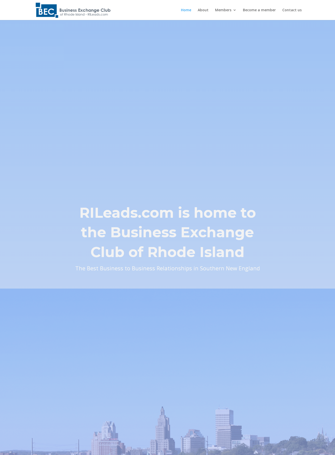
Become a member (259, 10)
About (203, 10)
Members (223, 10)
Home (186, 10)
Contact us (292, 10)
